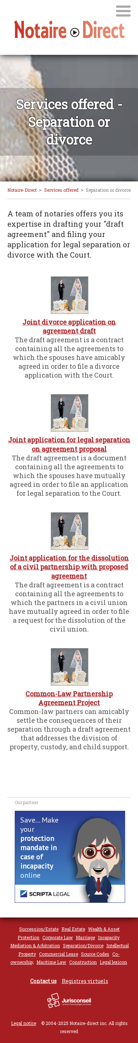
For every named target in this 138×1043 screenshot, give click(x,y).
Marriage (85, 937)
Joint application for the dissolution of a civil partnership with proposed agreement (69, 567)
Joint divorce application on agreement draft (69, 326)
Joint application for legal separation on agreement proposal (69, 444)
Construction (83, 962)
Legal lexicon (113, 962)
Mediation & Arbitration (35, 945)
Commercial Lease (58, 954)
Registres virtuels (85, 980)
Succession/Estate (39, 929)
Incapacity (109, 937)
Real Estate (73, 929)
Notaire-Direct (22, 190)
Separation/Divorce (83, 945)
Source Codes (95, 954)
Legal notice (23, 1023)
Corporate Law (57, 937)
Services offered (61, 190)
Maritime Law (51, 962)
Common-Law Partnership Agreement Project (69, 698)
